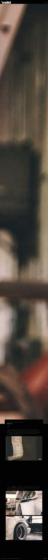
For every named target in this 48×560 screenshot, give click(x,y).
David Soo (18, 422)
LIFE (13, 422)
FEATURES (9, 558)
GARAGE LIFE (10, 422)
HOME (1, 558)
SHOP (6, 558)
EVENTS (8, 422)
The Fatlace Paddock (14, 558)
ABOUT (19, 558)
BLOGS (4, 558)
